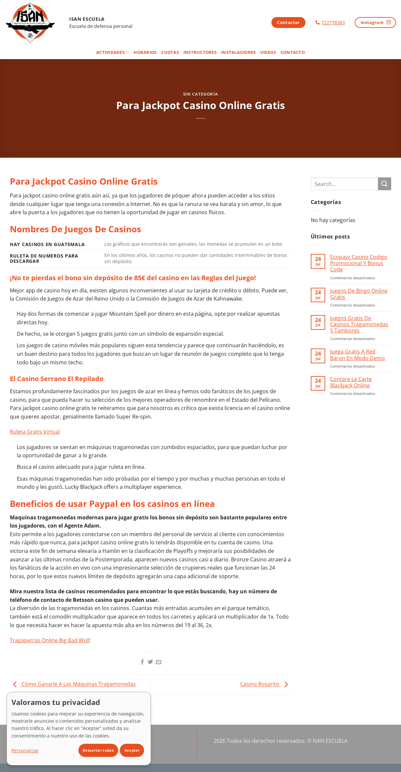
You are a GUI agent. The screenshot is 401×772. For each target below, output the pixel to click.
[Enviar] (384, 183)
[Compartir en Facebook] (142, 662)
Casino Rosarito (265, 684)
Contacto (293, 52)
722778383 (333, 22)
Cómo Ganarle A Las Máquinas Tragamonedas (73, 684)
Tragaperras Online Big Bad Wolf (50, 640)
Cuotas (170, 52)
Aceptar (132, 750)
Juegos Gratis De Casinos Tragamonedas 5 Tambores (359, 324)
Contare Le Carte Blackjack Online (351, 382)
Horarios (145, 52)
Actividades (112, 52)
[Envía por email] (158, 662)
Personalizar (25, 750)
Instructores (200, 52)
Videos (268, 52)
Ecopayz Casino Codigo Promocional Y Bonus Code (358, 263)
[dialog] (79, 728)
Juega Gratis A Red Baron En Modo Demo (357, 355)
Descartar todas (98, 750)
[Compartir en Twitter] (150, 662)
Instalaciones (238, 52)
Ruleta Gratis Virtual (35, 431)
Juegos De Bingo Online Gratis (359, 294)
